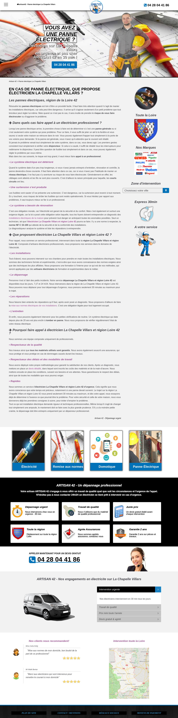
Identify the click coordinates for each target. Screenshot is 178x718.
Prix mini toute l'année (110, 613)
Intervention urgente (109, 589)
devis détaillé (35, 368)
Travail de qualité (108, 607)
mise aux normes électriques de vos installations (34, 305)
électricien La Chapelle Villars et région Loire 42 (52, 221)
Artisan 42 (13, 81)
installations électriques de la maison (26, 218)
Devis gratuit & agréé (110, 619)
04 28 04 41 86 (155, 5)
